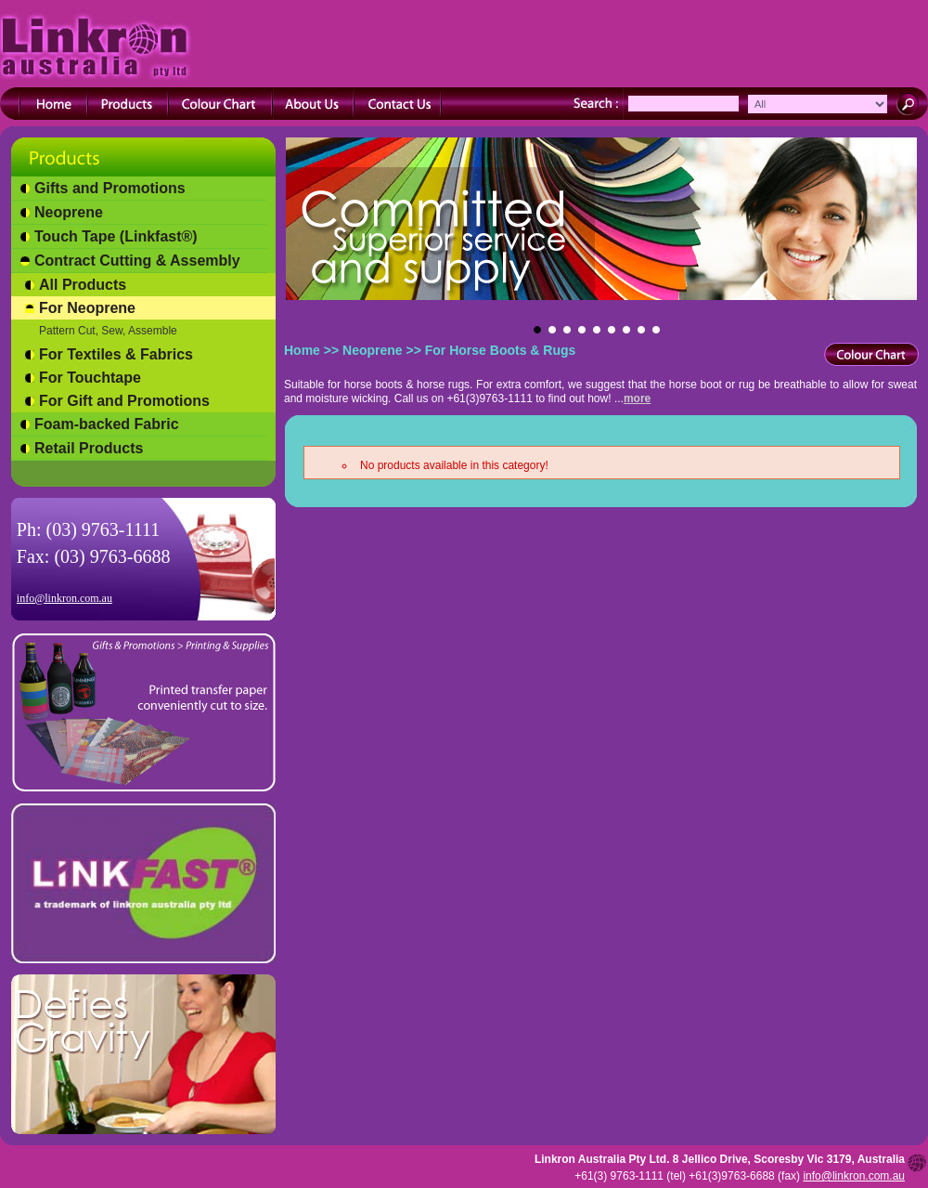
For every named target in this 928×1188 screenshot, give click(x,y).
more (637, 398)
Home (302, 350)
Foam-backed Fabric (106, 424)
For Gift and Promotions (124, 401)
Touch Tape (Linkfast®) (116, 236)
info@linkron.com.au (64, 598)
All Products (82, 285)
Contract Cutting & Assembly (137, 260)
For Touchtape (90, 377)
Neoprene (68, 212)
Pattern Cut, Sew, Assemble (108, 330)
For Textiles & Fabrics (116, 354)
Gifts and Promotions (110, 188)
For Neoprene (87, 308)
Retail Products (88, 448)
